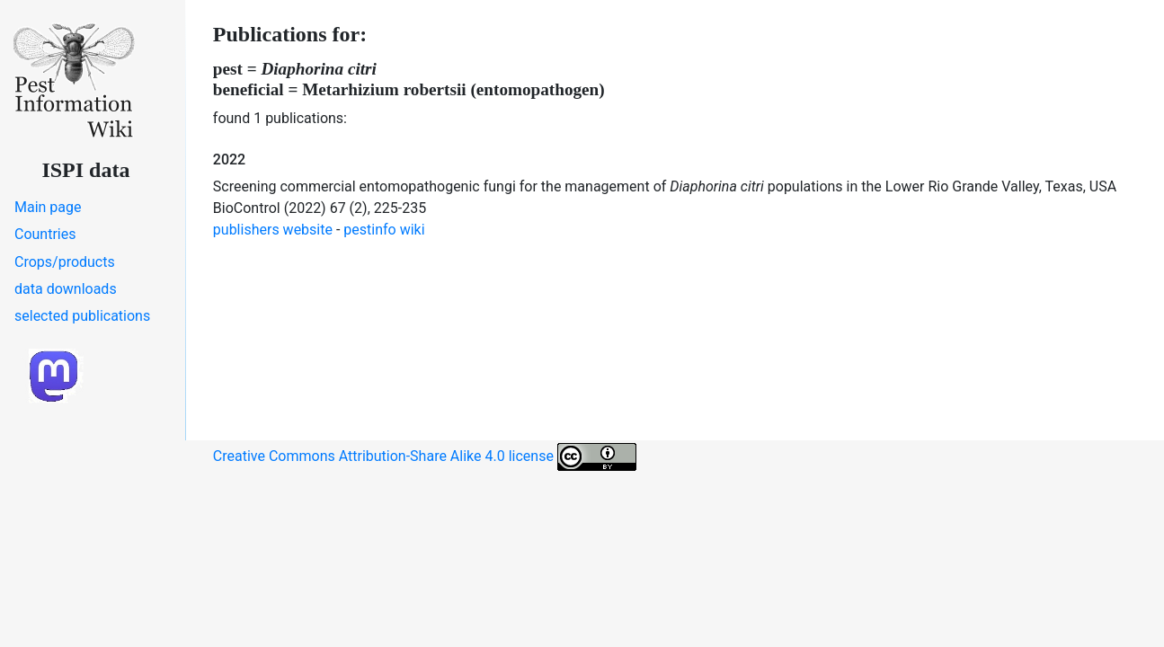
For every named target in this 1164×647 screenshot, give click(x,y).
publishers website (273, 229)
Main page (48, 207)
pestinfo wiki (383, 229)
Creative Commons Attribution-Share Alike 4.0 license (424, 457)
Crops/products (64, 261)
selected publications (82, 315)
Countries (45, 234)
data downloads (65, 288)
